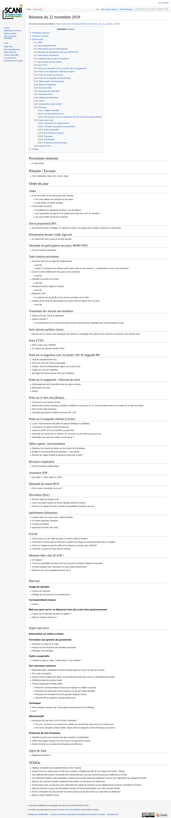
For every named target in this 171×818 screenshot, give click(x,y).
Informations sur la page (13, 61)
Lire (97, 9)
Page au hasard (10, 34)
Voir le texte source (109, 9)
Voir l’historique (126, 9)
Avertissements (113, 814)
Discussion (37, 9)
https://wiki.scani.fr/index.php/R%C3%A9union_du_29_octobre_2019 (87, 24)
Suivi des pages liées (12, 49)
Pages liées (8, 47)
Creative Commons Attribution (69, 810)
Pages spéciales (10, 52)
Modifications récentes (12, 31)
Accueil (6, 28)
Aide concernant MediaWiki (10, 37)
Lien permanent (10, 58)
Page (29, 9)
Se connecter (163, 3)
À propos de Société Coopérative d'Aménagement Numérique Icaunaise (77, 814)
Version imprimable (11, 55)
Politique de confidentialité (38, 814)
